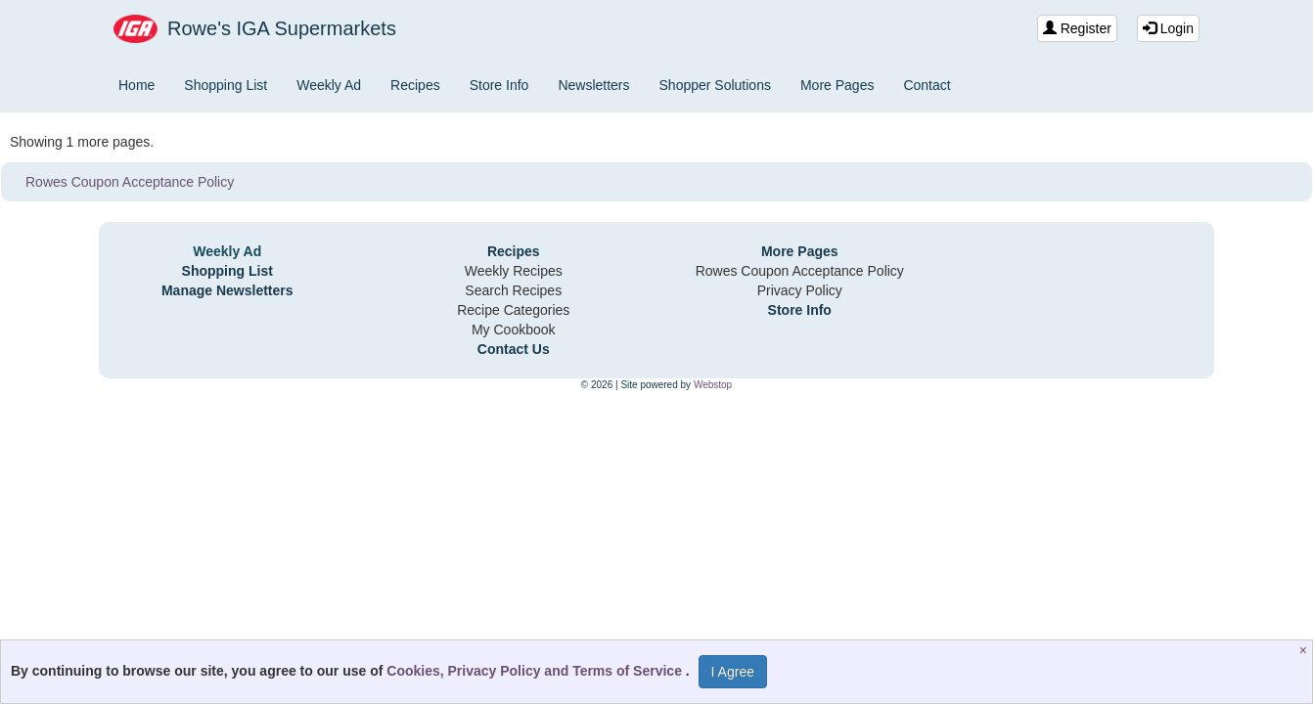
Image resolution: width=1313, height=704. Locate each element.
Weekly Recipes (514, 271)
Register (1077, 28)
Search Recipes (513, 290)
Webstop (713, 384)
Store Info (499, 85)
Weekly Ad (328, 85)
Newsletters (593, 85)
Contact (926, 85)
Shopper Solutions (715, 85)
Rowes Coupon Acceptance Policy (129, 182)
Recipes (415, 85)
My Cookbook (514, 329)
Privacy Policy (799, 290)
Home (136, 85)
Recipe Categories (513, 310)
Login (1168, 28)
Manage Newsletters (227, 290)
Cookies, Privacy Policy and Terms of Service (536, 671)
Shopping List (225, 85)
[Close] (1305, 650)
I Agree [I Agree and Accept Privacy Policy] (732, 672)
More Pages (837, 85)
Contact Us (513, 349)
